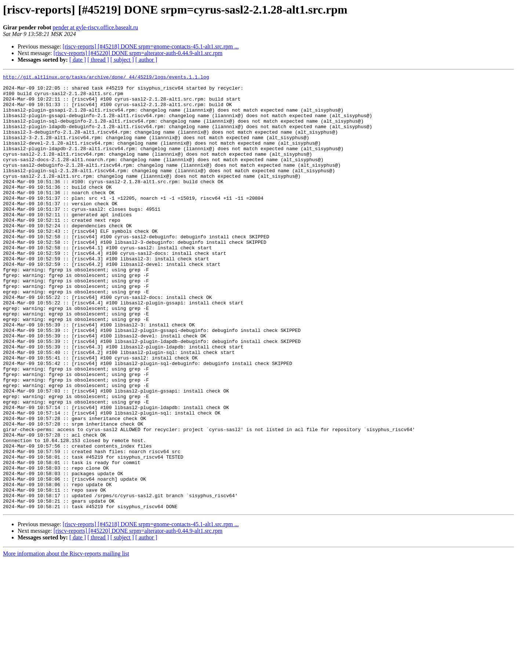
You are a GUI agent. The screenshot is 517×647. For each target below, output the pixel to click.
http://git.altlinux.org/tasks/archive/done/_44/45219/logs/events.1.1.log (106, 78)
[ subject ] (122, 60)
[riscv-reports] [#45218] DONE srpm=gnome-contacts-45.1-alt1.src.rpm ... (151, 46)
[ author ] (146, 60)
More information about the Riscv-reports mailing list (66, 640)
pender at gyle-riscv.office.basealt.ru (95, 27)
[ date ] (77, 60)
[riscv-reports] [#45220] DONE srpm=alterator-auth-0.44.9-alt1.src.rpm (138, 53)
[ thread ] (98, 60)
